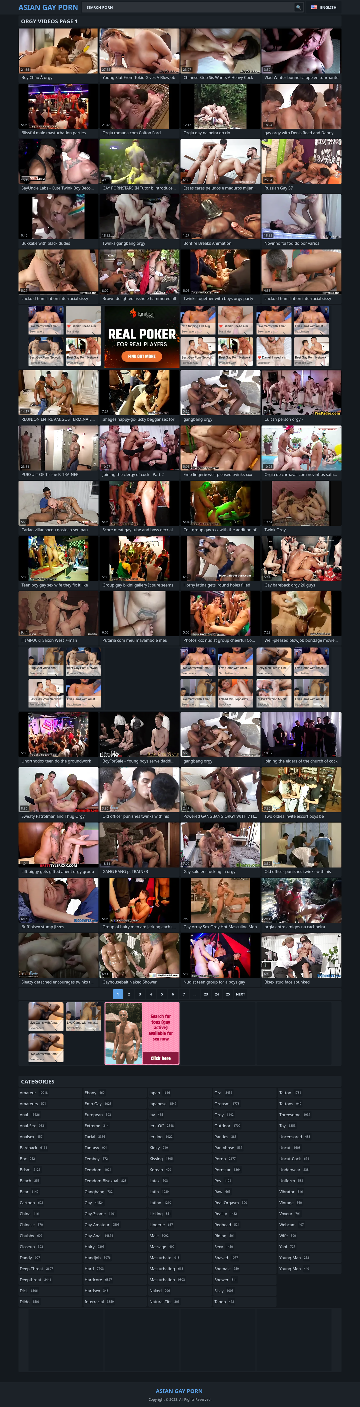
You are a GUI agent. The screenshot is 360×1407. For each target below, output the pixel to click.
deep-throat (37, 1268)
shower (226, 1280)
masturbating (167, 1268)
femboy (97, 1158)
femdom (98, 1170)
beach (30, 1180)
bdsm (31, 1170)
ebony (95, 1092)
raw (223, 1192)
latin (160, 1192)
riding (225, 1236)
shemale (227, 1268)
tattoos (290, 1104)
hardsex (97, 1290)
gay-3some (101, 1214)
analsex (32, 1136)
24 (217, 994)
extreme (97, 1126)
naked (160, 1290)
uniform (291, 1180)
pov (223, 1180)
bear (30, 1192)
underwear (294, 1170)
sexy (224, 1246)
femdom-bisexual (106, 1180)
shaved (226, 1258)
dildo (30, 1302)
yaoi (287, 1246)
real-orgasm (231, 1202)
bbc (28, 1158)
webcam (292, 1224)
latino (161, 1202)
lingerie (162, 1224)
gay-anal (99, 1236)
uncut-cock (294, 1158)
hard (95, 1268)
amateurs (34, 1104)
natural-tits (165, 1302)
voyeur (290, 1214)
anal (30, 1114)
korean (161, 1170)
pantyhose (229, 1148)
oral (224, 1092)
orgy (224, 1114)
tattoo (290, 1092)
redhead (227, 1224)
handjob (98, 1258)
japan (160, 1092)
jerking (162, 1136)
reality (226, 1214)
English (328, 7)
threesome (295, 1114)
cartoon (32, 1202)
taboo (225, 1302)
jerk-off (162, 1126)
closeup (32, 1246)
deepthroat (36, 1280)
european (98, 1114)
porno (225, 1158)
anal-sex (33, 1126)
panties (226, 1136)
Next (240, 994)
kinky (159, 1148)
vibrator (291, 1192)
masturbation (168, 1280)
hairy (95, 1246)
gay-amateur (103, 1224)
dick (29, 1290)
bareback (34, 1148)
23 (206, 994)
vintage (291, 1202)
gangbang (99, 1192)
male (160, 1236)
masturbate (165, 1258)
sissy (224, 1290)
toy (288, 1126)
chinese (32, 1224)
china (30, 1214)
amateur (34, 1092)
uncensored (295, 1136)
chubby (32, 1236)
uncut (290, 1148)
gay (95, 1202)
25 (228, 994)
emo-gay (99, 1104)
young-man (294, 1258)
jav (157, 1114)
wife (288, 1236)
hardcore (99, 1280)
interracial (100, 1302)
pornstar (228, 1170)
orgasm (227, 1104)
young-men (294, 1268)
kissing (162, 1158)
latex (159, 1180)
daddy (30, 1258)
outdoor (228, 1126)
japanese (164, 1104)
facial (95, 1136)
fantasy (97, 1148)
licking (161, 1214)
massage (163, 1246)
